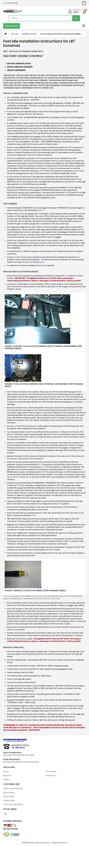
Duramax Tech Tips (29, 34)
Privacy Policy (9, 800)
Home (6, 771)
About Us (7, 775)
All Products (11, 26)
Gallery (6, 779)
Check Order (12, 3)
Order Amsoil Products (13, 788)
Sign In (76, 12)
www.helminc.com (36, 262)
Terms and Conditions (13, 804)
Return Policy (9, 792)
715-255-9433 (18, 747)
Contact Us (50, 775)
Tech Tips (14, 34)
